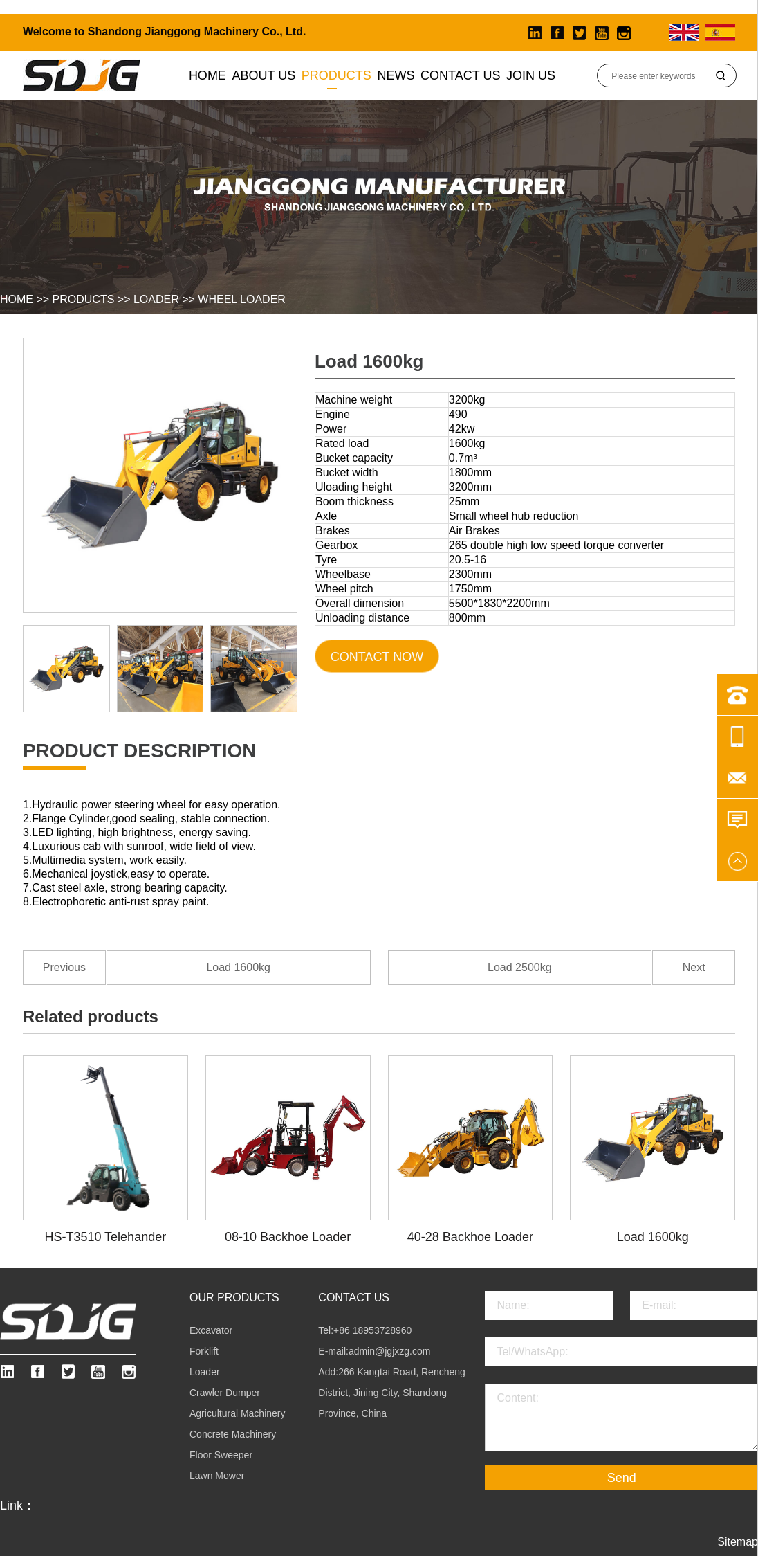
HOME (16, 299)
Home (207, 75)
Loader (156, 299)
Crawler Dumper (225, 1392)
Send (621, 1478)
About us (264, 75)
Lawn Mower (217, 1475)
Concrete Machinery (233, 1434)
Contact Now (377, 657)
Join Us (530, 75)
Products (336, 75)
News (395, 75)
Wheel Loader (242, 299)
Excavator (211, 1330)
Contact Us (460, 75)
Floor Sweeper (221, 1454)
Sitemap (737, 1542)
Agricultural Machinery (238, 1413)
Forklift (204, 1351)
